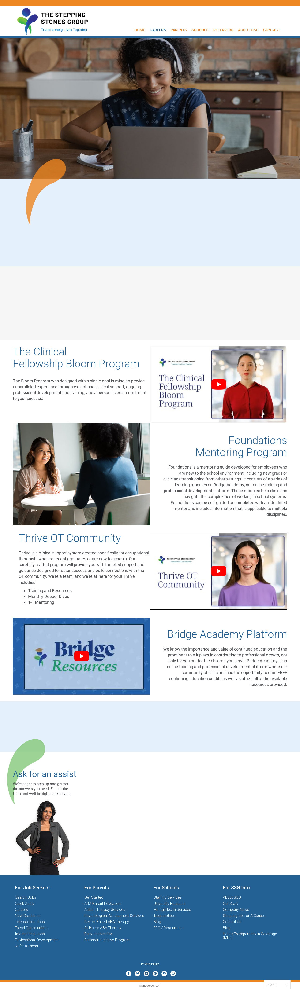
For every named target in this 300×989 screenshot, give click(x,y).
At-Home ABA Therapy (102, 928)
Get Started (93, 897)
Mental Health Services (172, 909)
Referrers (223, 30)
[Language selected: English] (277, 984)
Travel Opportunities (31, 928)
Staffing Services (168, 897)
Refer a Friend (26, 946)
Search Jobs (25, 897)
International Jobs (30, 934)
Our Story (230, 903)
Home (140, 30)
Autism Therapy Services (104, 909)
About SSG (248, 30)
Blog (157, 921)
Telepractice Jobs (30, 921)
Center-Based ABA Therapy (106, 921)
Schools (200, 30)
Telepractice (164, 915)
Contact (271, 30)
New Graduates (28, 915)
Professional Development (37, 940)
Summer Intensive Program (107, 940)
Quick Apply (24, 903)
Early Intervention (98, 934)
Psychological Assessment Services (114, 915)
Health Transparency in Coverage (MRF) (250, 936)
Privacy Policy (150, 964)
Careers (158, 30)
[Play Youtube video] (218, 384)
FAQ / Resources (167, 928)
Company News (236, 909)
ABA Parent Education (102, 903)
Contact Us (232, 921)
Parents (179, 30)
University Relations (169, 903)
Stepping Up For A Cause (243, 915)
